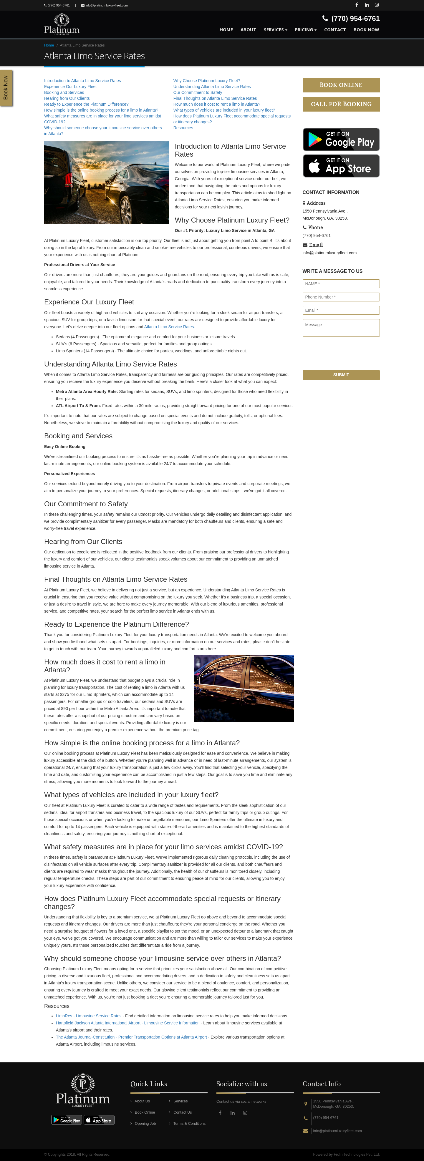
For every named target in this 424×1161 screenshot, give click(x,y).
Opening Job (143, 1124)
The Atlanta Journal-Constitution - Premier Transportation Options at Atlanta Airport (131, 1037)
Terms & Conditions (187, 1124)
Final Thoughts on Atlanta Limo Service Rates (215, 98)
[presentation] (347, 355)
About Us (140, 1101)
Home (226, 29)
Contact (335, 29)
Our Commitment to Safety (197, 92)
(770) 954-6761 (317, 235)
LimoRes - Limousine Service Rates (89, 1016)
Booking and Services (64, 92)
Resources (183, 127)
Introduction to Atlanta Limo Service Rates (82, 80)
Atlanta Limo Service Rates (169, 326)
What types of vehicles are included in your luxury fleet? (224, 110)
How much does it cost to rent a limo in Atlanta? (216, 104)
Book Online (341, 85)
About (248, 29)
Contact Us (180, 1112)
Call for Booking (341, 104)
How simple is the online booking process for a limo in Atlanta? (101, 110)
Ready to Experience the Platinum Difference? (86, 104)
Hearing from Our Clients (67, 98)
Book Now (366, 29)
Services (274, 29)
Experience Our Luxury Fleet (70, 86)
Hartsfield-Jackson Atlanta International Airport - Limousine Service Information (128, 1023)
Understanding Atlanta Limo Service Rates (212, 86)
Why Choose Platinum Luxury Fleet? (206, 80)
